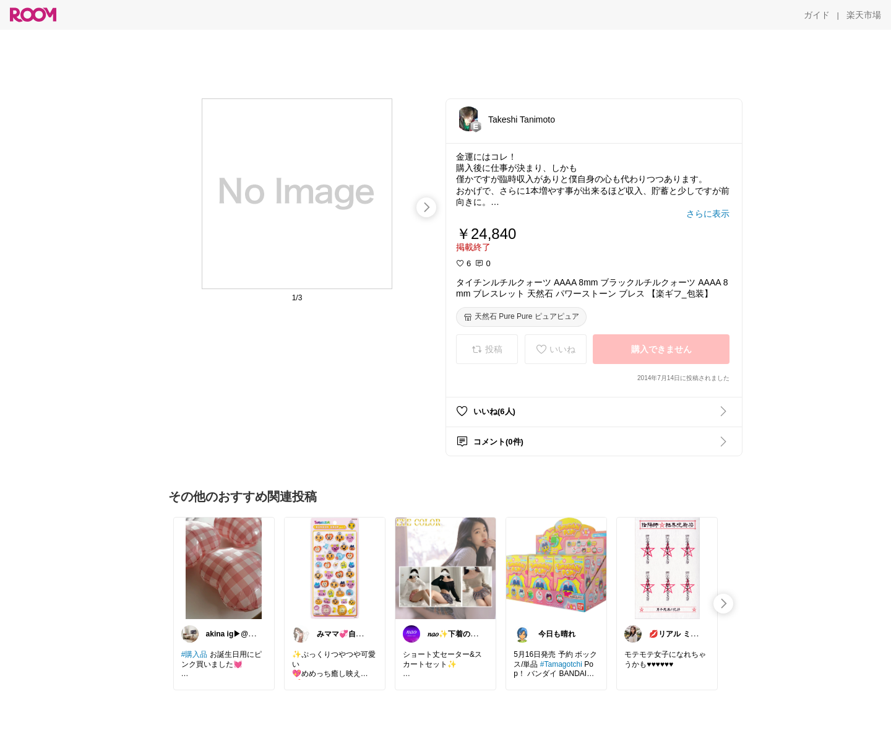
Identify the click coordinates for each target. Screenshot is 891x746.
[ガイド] (817, 14)
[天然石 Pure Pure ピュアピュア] (521, 317)
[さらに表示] (708, 213)
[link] (224, 568)
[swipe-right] (426, 207)
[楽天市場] (863, 14)
